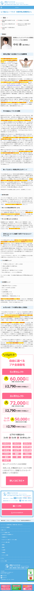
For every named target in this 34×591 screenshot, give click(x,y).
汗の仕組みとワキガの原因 (23, 20)
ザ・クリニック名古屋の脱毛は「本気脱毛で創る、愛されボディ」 (12, 524)
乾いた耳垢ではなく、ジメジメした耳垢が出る (11, 272)
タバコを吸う (4, 289)
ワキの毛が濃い (5, 268)
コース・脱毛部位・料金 (6, 532)
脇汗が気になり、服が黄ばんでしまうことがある (12, 270)
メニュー (17, 7)
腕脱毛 (3, 544)
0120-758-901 (4, 575)
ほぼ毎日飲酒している (6, 291)
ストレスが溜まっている (7, 293)
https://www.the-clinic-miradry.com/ (14, 85)
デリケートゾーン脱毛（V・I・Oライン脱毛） (9, 539)
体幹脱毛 (3, 552)
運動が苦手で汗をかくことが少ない (9, 285)
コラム (3, 558)
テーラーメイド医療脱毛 (6, 527)
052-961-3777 (4, 577)
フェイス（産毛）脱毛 (6, 542)
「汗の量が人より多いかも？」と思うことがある (12, 264)
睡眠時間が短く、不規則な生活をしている (10, 295)
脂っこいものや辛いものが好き (8, 287)
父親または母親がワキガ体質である (9, 266)
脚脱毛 (3, 547)
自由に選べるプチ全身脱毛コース (7, 534)
